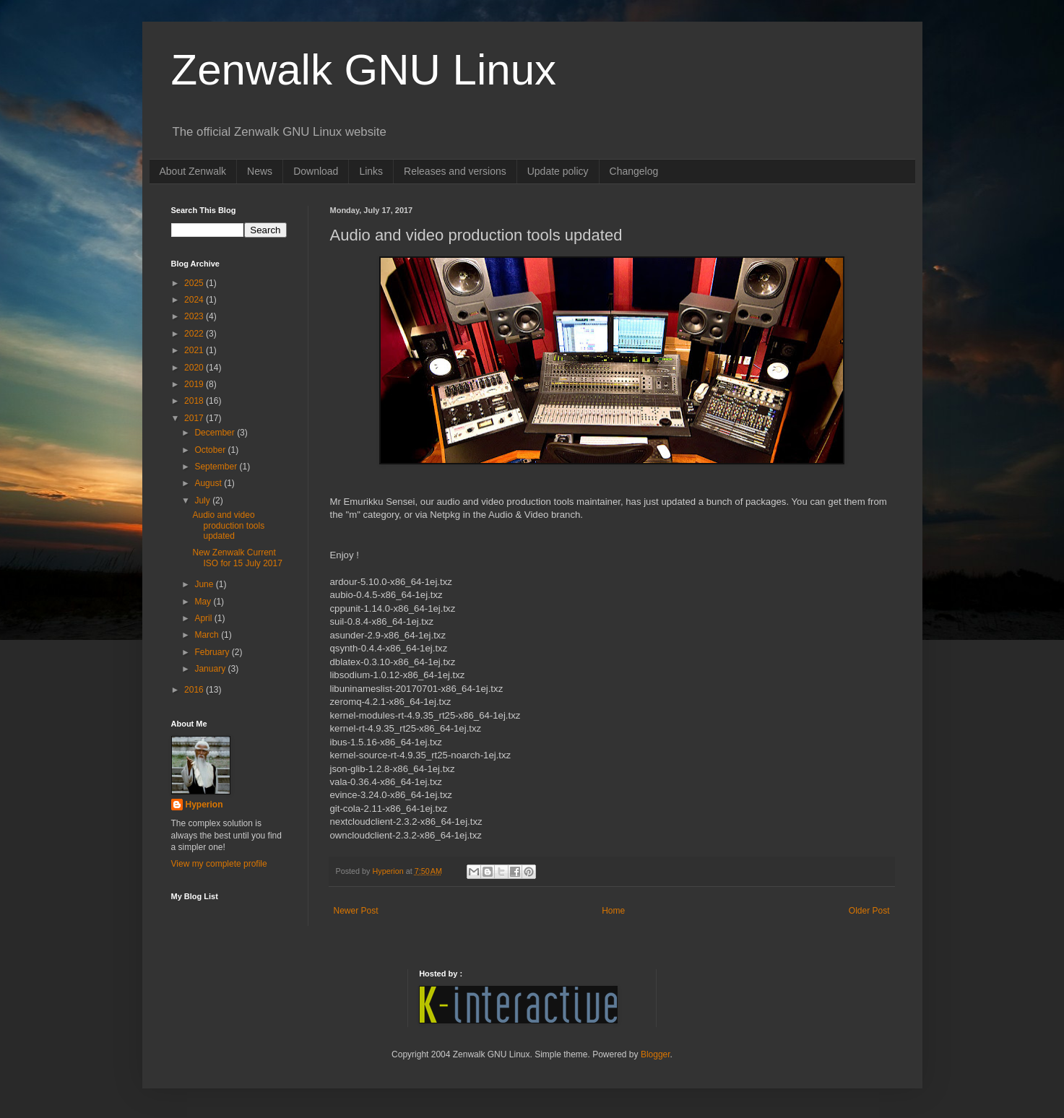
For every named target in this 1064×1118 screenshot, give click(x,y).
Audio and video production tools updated (228, 525)
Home (613, 911)
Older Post (869, 911)
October (211, 450)
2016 (195, 690)
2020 (195, 368)
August (209, 483)
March (207, 635)
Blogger (655, 1054)
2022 (195, 334)
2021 (195, 350)
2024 (195, 300)
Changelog (634, 171)
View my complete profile (219, 864)
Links (371, 171)
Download (315, 171)
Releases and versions (455, 171)
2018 (195, 401)
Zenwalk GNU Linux (364, 70)
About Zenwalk (193, 171)
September (216, 467)
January (211, 669)
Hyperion (204, 805)
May (203, 602)
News (259, 171)
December (215, 433)
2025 (195, 283)
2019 (195, 384)
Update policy (558, 171)
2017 (195, 418)
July (203, 500)
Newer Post (356, 911)
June (204, 584)
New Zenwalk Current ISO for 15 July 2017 (237, 557)
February (212, 652)
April (204, 618)
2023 (195, 316)
